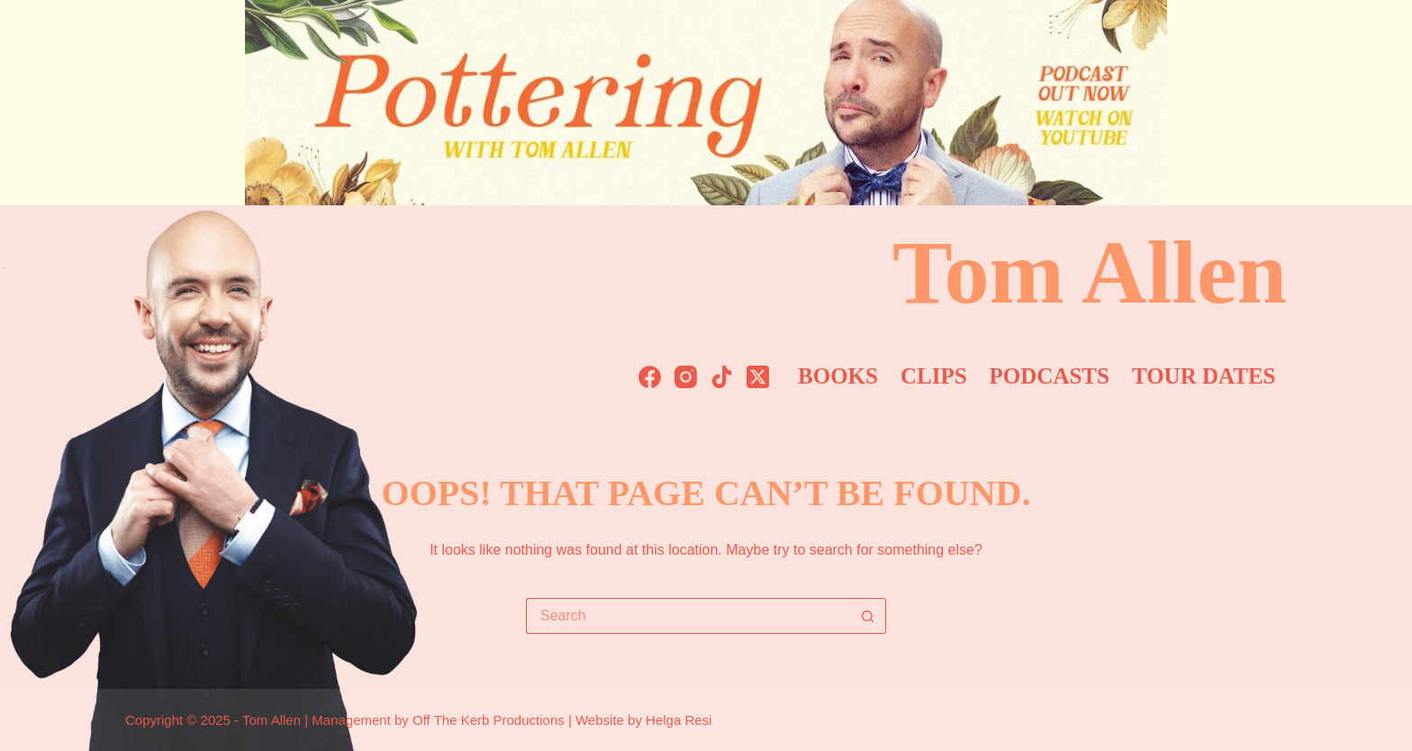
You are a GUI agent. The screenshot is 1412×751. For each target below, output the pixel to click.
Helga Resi (678, 720)
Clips (934, 376)
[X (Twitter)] (758, 377)
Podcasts (1049, 376)
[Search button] (868, 616)
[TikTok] (722, 377)
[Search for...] (688, 616)
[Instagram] (685, 377)
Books (838, 376)
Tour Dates (1204, 376)
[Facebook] (649, 377)
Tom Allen (1089, 272)
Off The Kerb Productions (488, 720)
